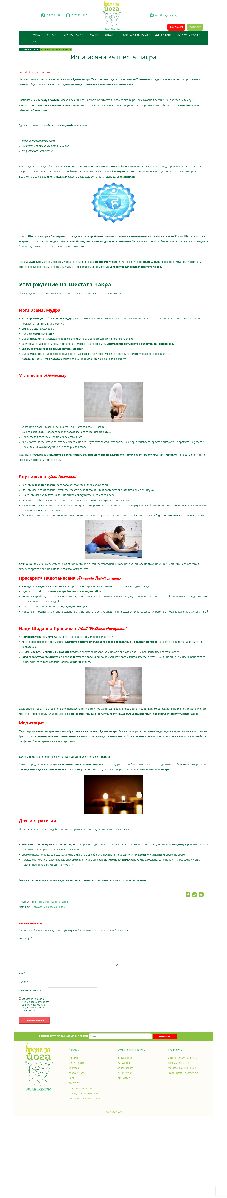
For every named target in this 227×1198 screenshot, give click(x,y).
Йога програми (71, 35)
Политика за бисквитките (84, 1088)
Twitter (124, 1078)
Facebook (125, 1058)
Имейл (23, 981)
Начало (36, 35)
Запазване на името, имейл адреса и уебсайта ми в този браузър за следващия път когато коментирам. (35, 1004)
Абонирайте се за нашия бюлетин (95, 1036)
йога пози (25, 246)
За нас (51, 35)
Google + (125, 1063)
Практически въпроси (133, 35)
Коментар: (25, 938)
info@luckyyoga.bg (187, 1073)
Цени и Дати (163, 35)
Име (22, 973)
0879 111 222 (188, 1068)
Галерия (93, 35)
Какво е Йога (76, 1073)
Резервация (176, 27)
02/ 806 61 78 (181, 1063)
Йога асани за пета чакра (52, 902)
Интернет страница (30, 990)
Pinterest (125, 1073)
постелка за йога (119, 318)
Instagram (125, 1068)
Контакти (195, 27)
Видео (109, 35)
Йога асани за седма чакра (48, 907)
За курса (74, 1068)
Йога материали (187, 35)
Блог (34, 42)
